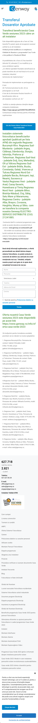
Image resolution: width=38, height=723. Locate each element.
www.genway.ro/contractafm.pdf (20, 228)
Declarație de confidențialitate (19, 720)
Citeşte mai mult (10, 707)
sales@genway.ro (7, 486)
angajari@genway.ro (8, 489)
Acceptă (19, 715)
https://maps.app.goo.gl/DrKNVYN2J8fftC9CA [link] (18, 110)
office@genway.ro (7, 484)
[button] (35, 673)
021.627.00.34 (6, 478)
